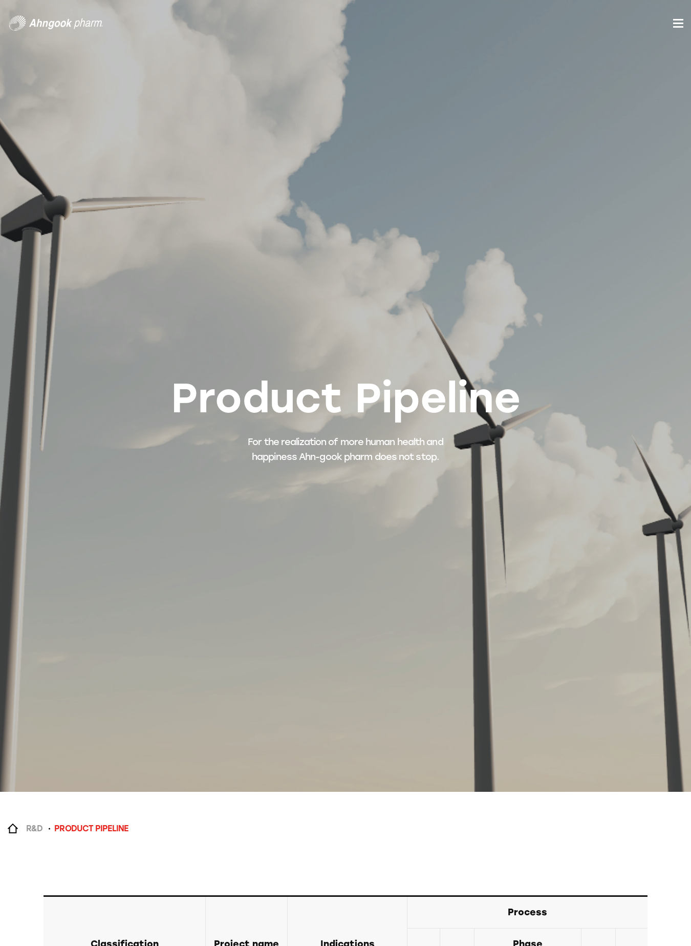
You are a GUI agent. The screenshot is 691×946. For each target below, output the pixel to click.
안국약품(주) (56, 23)
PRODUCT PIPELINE (91, 828)
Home (13, 829)
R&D (34, 828)
